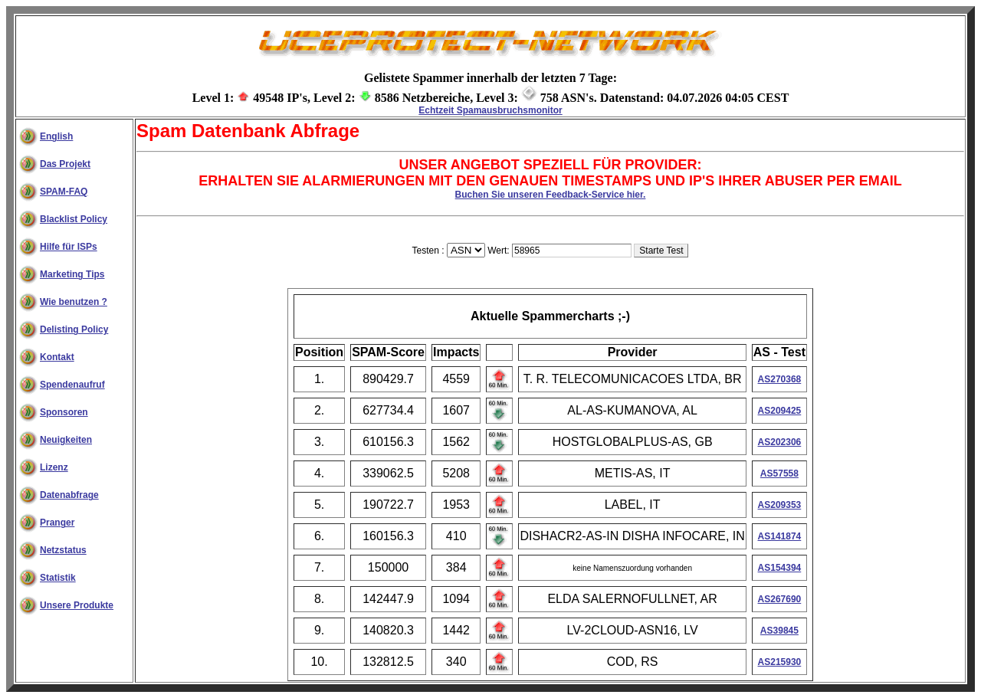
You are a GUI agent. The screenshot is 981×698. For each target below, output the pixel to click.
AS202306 (780, 442)
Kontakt (57, 357)
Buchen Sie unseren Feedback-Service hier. (550, 194)
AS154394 (780, 567)
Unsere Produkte (76, 605)
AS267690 (780, 599)
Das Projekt (65, 164)
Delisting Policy (74, 329)
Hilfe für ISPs (68, 246)
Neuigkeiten (66, 439)
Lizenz (54, 467)
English (56, 136)
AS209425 (780, 410)
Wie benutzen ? (73, 302)
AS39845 (779, 630)
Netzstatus (63, 550)
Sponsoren (64, 412)
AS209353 (780, 505)
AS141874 (780, 536)
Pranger (57, 522)
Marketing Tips (72, 274)
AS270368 (780, 379)
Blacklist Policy (73, 219)
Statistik (58, 577)
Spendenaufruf (72, 384)
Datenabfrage (69, 495)
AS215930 (780, 662)
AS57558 (779, 473)
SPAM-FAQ (63, 191)
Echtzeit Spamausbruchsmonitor (490, 110)
